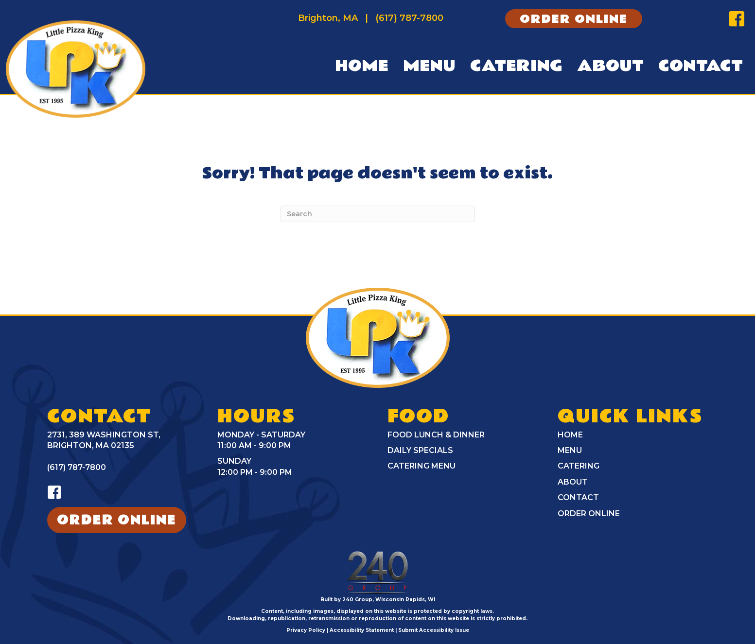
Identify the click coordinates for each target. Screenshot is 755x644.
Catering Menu (421, 465)
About (573, 482)
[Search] (378, 214)
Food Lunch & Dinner (436, 434)
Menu (570, 450)
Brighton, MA (328, 18)
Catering (578, 465)
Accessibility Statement (362, 630)
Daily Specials (420, 450)
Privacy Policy (305, 630)
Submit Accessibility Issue (433, 630)
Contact (578, 497)
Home (570, 434)
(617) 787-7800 (409, 18)
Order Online (589, 513)
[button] (573, 19)
